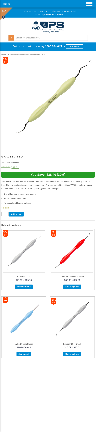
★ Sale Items (13, 54)
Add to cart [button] (23, 354)
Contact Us (38, 15)
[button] (90, 61)
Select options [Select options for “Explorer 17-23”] (23, 287)
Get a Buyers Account (43, 11)
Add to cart (16, 214)
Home (3, 54)
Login (22, 11)
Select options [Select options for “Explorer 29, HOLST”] (72, 354)
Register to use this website (65, 11)
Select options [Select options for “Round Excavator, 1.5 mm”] (72, 287)
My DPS (29, 11)
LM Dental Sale (26, 54)
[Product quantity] (5, 214)
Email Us (74, 46)
